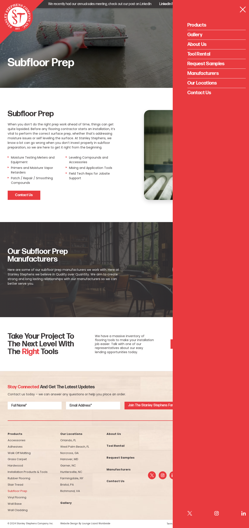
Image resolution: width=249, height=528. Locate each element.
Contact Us (24, 195)
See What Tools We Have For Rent (200, 344)
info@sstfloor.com (222, 470)
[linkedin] (173, 475)
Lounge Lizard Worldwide (96, 523)
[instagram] (163, 475)
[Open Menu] (237, 19)
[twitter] (152, 475)
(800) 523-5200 (224, 462)
